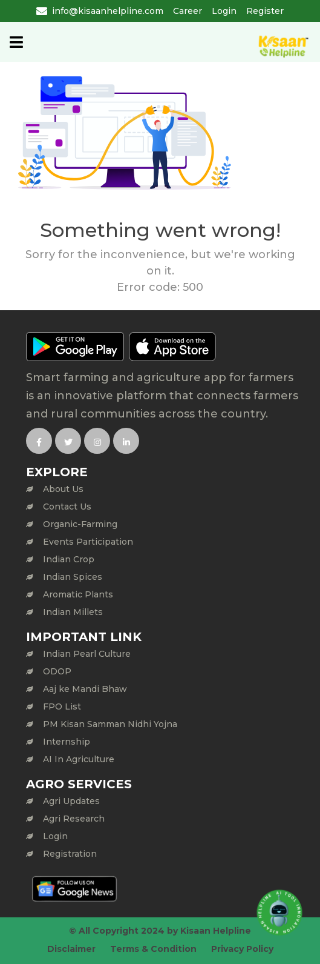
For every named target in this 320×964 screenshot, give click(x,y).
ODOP (57, 671)
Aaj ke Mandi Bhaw (85, 688)
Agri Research (74, 818)
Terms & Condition (153, 948)
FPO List (62, 706)
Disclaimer (71, 948)
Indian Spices (72, 576)
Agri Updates (71, 801)
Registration (70, 853)
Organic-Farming (80, 524)
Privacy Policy (242, 948)
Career (187, 10)
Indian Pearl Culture (87, 653)
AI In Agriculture (78, 759)
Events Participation (88, 541)
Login (224, 10)
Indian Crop (68, 559)
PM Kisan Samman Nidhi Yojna (110, 724)
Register (265, 10)
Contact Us (67, 506)
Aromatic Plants (78, 594)
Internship (66, 741)
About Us (63, 489)
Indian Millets (73, 612)
